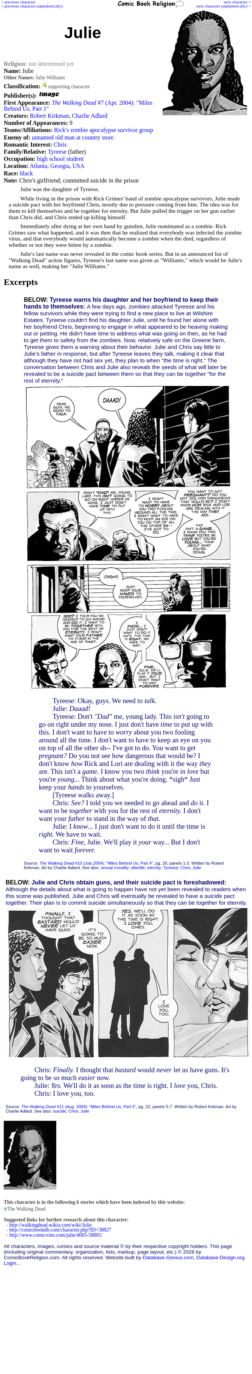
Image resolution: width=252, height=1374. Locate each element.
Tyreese (57, 151)
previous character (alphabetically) (33, 6)
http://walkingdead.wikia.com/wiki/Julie (50, 1225)
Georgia (59, 166)
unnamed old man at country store (73, 137)
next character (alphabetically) (222, 6)
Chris (60, 144)
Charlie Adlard (90, 116)
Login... (12, 1263)
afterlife (138, 867)
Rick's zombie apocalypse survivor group (103, 130)
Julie (196, 867)
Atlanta (38, 166)
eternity (154, 867)
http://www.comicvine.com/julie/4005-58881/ (56, 1235)
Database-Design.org (220, 1257)
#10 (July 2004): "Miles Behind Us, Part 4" (96, 863)
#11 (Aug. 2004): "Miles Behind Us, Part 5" (78, 1106)
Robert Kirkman (49, 116)
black (26, 173)
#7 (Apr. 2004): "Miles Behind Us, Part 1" (78, 105)
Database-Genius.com (168, 1257)
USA (78, 166)
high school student (60, 159)
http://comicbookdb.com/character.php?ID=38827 (60, 1230)
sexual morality (115, 867)
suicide (59, 1111)
